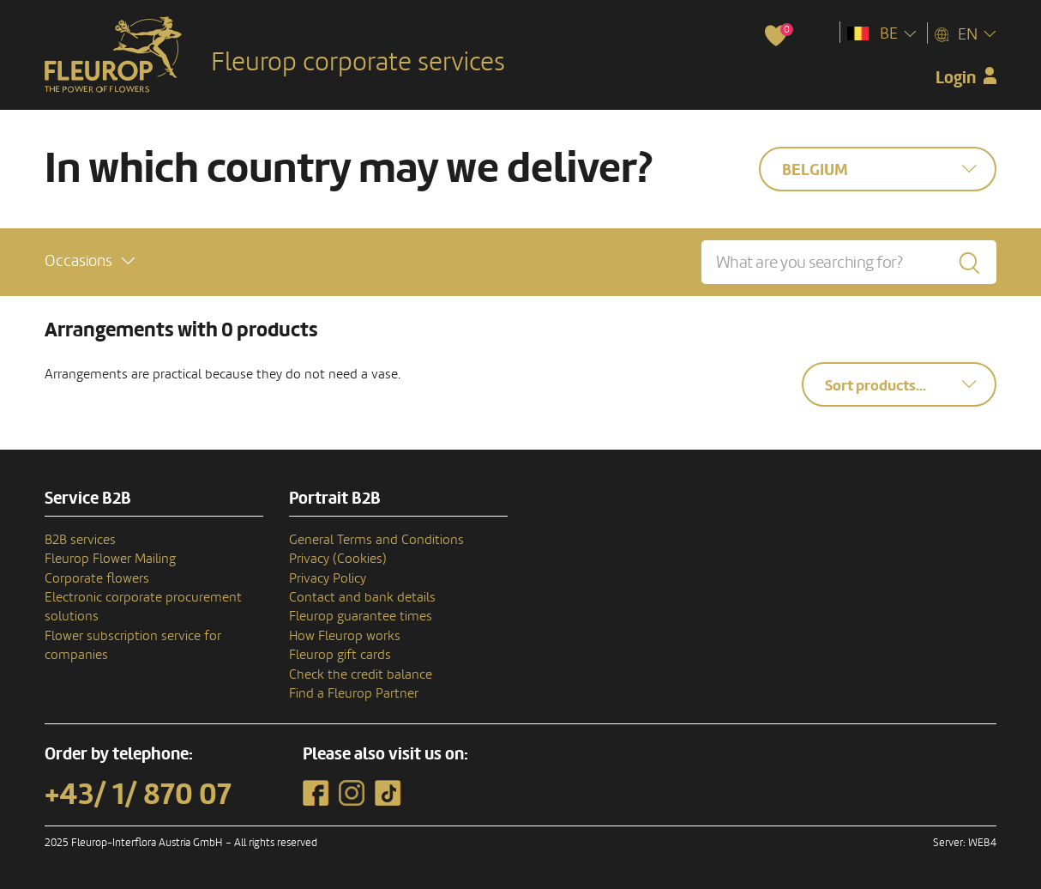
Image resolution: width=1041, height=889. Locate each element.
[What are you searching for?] (848, 262)
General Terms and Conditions (376, 539)
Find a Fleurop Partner (353, 693)
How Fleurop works (344, 636)
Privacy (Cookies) (338, 558)
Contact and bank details (362, 597)
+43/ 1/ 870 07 (138, 794)
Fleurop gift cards (340, 654)
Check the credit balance (360, 674)
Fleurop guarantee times (360, 616)
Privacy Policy (327, 578)
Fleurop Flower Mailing (110, 558)
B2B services (80, 539)
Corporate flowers (97, 578)
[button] (90, 261)
